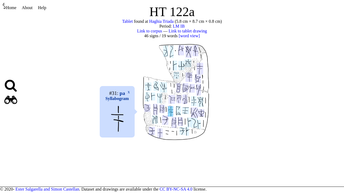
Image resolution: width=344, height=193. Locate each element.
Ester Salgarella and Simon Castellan (47, 189)
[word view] (189, 36)
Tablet (127, 21)
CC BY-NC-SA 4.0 (176, 189)
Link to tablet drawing (188, 31)
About (27, 7)
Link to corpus (149, 31)
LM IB (179, 26)
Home (9, 6)
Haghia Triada (161, 21)
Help (42, 7)
